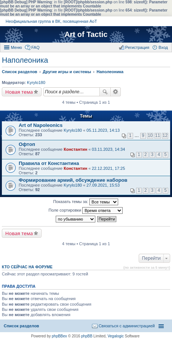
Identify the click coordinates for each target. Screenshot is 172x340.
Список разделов (21, 326)
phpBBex (59, 336)
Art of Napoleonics (40, 125)
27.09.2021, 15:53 (103, 185)
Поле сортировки (86, 210)
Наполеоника (25, 60)
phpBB (86, 336)
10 (150, 135)
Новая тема (19, 91)
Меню (16, 47)
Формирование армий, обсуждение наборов (73, 180)
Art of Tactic (85, 34)
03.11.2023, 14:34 (108, 149)
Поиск (105, 91)
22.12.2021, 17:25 (108, 168)
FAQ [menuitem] (35, 47)
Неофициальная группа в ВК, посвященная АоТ (51, 21)
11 (157, 135)
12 (165, 135)
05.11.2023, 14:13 (103, 130)
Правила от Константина (49, 163)
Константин (75, 149)
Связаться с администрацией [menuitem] (127, 326)
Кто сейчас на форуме (27, 267)
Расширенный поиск (116, 91)
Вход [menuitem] (163, 47)
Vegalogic (116, 336)
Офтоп (27, 144)
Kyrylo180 (36, 82)
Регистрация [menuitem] (137, 47)
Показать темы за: (85, 202)
